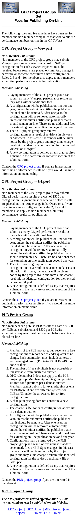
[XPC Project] (53, 513)
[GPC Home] (34, 509)
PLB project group (29, 479)
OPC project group (29, 166)
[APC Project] (16, 509)
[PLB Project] (34, 513)
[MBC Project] (53, 509)
